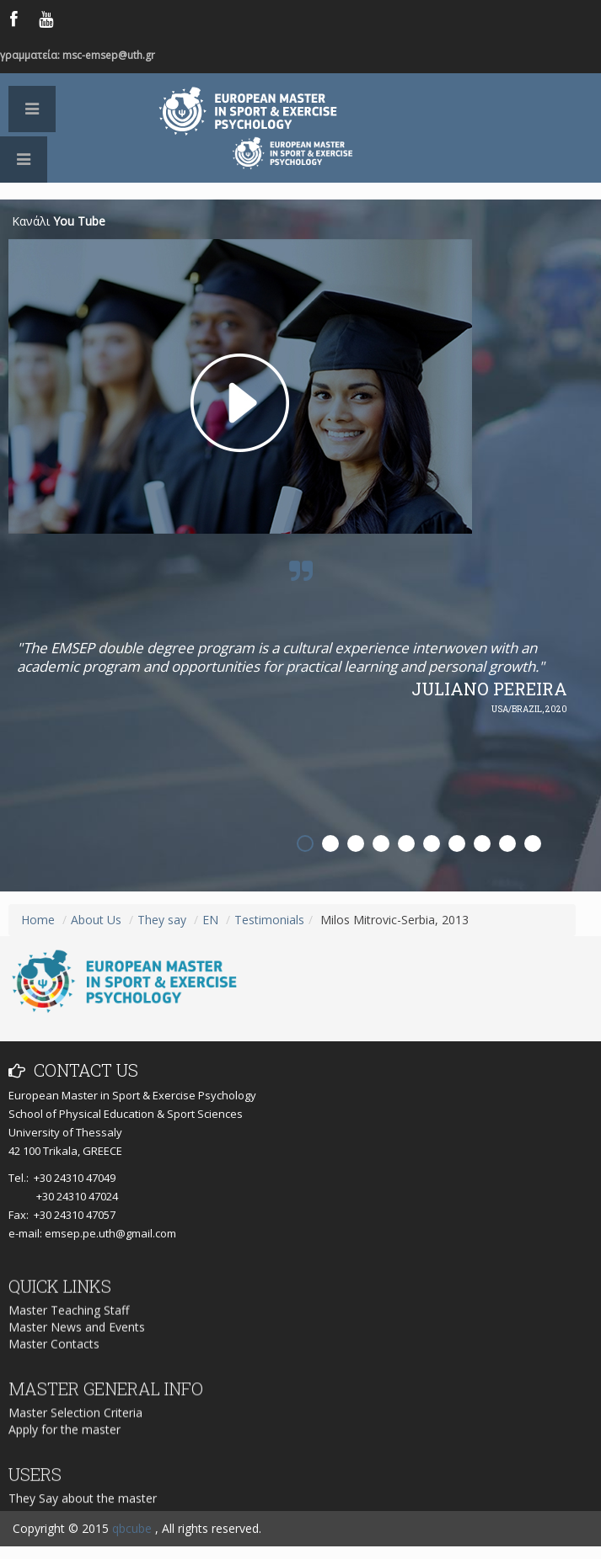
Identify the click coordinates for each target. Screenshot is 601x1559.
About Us (96, 920)
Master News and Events (76, 1342)
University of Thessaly (65, 1132)
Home (38, 920)
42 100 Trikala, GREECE (65, 1150)
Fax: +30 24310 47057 (61, 1214)
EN (210, 920)
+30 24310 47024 (63, 1196)
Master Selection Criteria (75, 1426)
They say (161, 920)
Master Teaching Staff (68, 1325)
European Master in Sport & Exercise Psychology (292, 111)
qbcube (132, 1528)
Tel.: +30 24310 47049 (61, 1177)
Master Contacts (53, 1359)
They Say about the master (82, 1509)
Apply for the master (64, 1442)
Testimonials (269, 920)
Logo (301, 190)
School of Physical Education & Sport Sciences (125, 1113)
